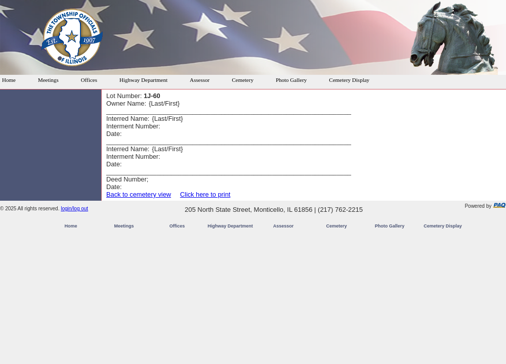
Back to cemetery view (138, 194)
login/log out (74, 208)
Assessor (199, 80)
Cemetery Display (349, 80)
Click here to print (205, 194)
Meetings (48, 80)
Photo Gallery (291, 80)
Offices (89, 80)
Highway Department (143, 80)
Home (9, 80)
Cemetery (243, 80)
